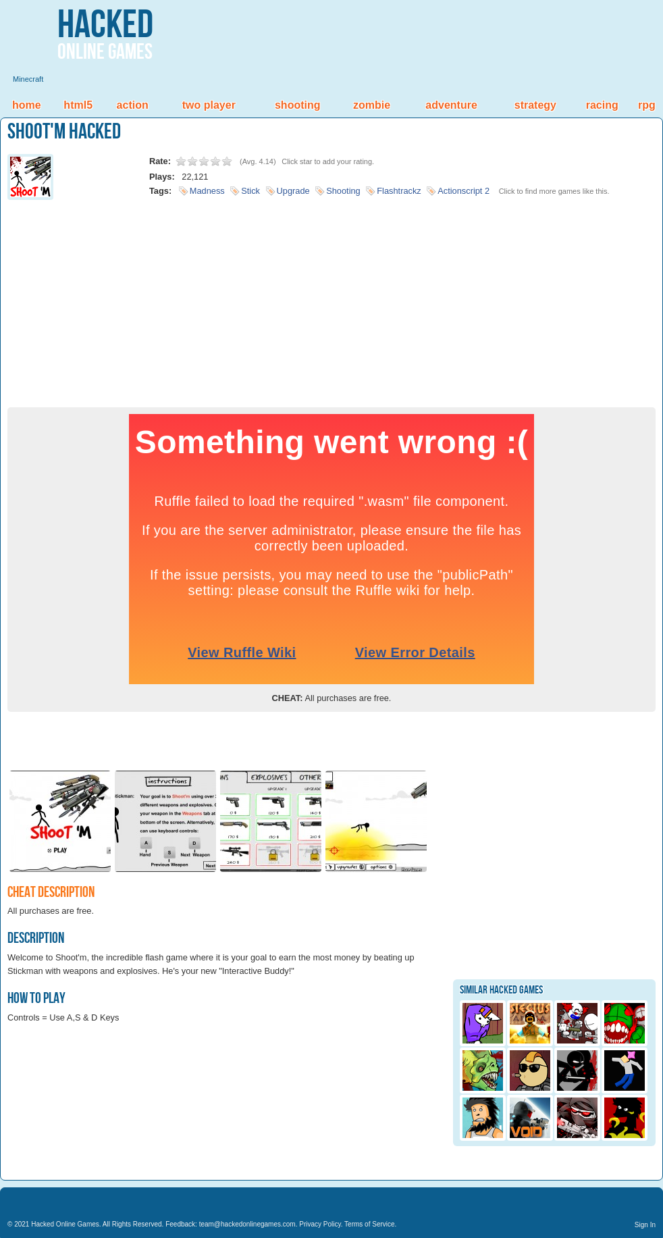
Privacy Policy (320, 1224)
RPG (647, 105)
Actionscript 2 (463, 191)
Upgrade (293, 191)
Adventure (451, 105)
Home (26, 105)
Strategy (535, 105)
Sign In (645, 1225)
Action (133, 105)
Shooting (298, 105)
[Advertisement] (331, 299)
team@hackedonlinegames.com (247, 1224)
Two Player (209, 105)
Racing (602, 105)
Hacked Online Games (65, 1224)
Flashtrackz (399, 191)
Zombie (371, 105)
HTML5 (77, 105)
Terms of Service (369, 1224)
